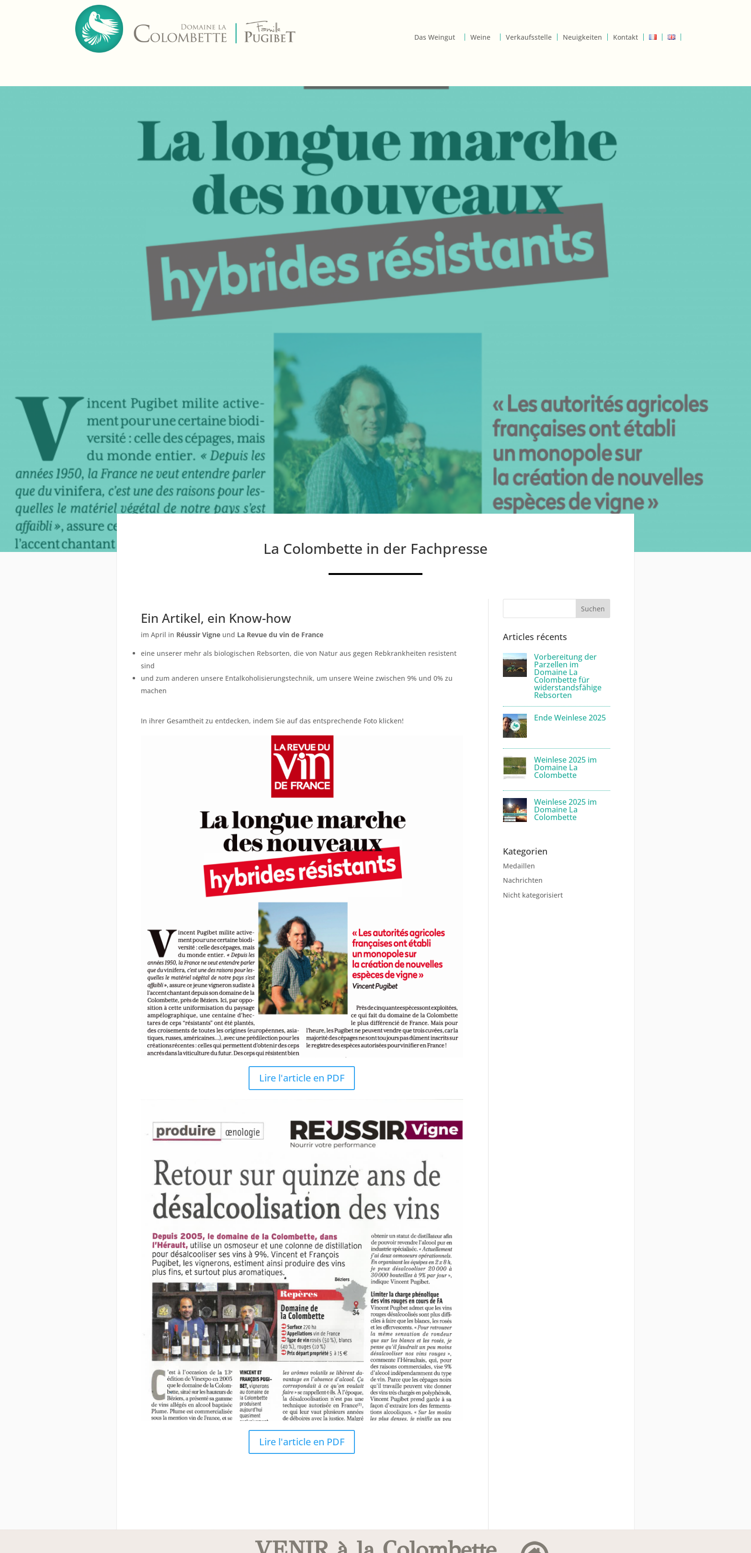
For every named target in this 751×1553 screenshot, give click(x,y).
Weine (480, 37)
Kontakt (625, 37)
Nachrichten (523, 880)
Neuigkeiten (582, 37)
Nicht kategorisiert (533, 895)
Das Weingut (434, 37)
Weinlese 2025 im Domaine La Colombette (565, 767)
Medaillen (519, 865)
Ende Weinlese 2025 (570, 717)
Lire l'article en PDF (301, 1077)
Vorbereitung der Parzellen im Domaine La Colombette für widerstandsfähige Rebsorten (568, 676)
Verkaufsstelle (529, 37)
